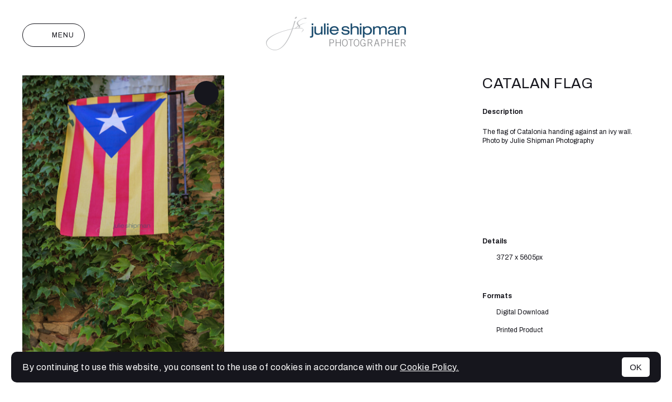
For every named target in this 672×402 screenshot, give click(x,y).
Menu (53, 35)
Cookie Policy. (429, 367)
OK (636, 367)
